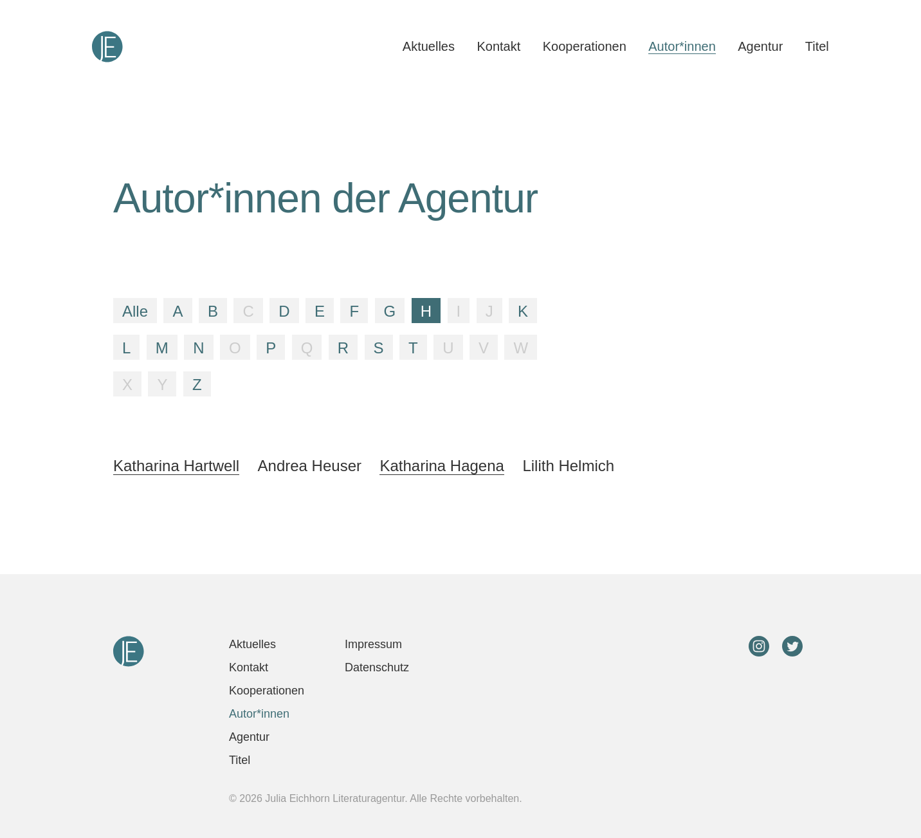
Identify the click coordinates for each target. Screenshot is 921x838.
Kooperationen (584, 46)
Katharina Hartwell (176, 465)
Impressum (373, 644)
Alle (135, 311)
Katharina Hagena (441, 465)
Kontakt (498, 46)
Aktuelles (429, 46)
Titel (817, 46)
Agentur (760, 46)
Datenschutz (377, 667)
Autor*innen (682, 46)
